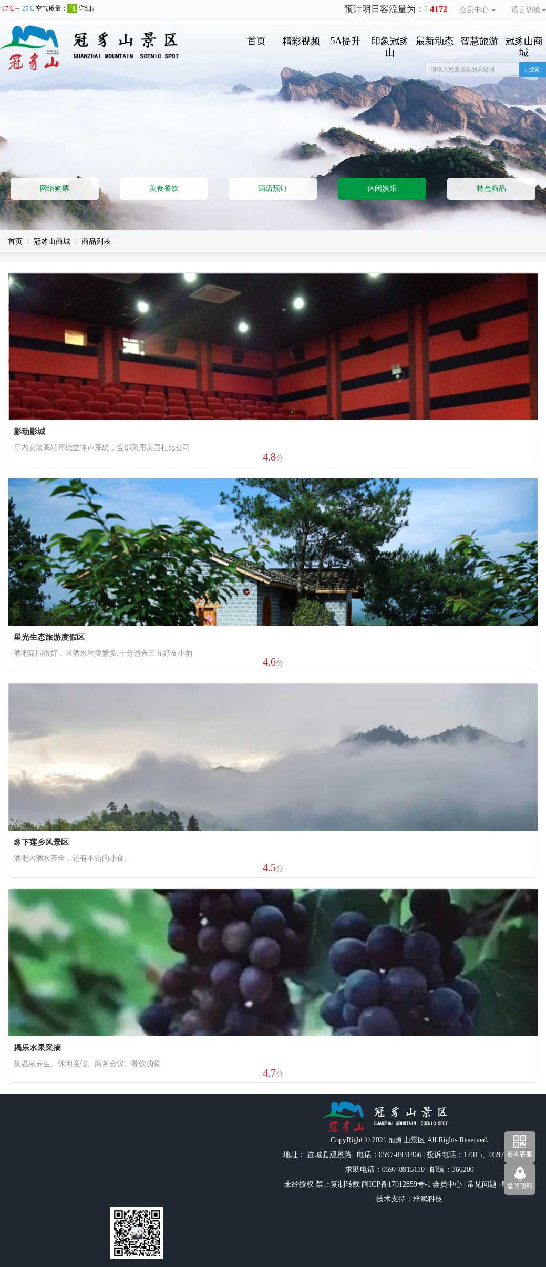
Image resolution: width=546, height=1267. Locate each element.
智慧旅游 (479, 41)
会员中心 (477, 10)
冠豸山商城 (524, 47)
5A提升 (345, 41)
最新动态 (435, 41)
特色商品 (491, 188)
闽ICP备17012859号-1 (395, 1184)
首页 (256, 41)
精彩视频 (301, 41)
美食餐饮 (164, 188)
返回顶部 (519, 1186)
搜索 (532, 69)
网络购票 (54, 188)
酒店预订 (272, 188)
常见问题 (482, 1184)
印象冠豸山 (390, 47)
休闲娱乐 (382, 188)
